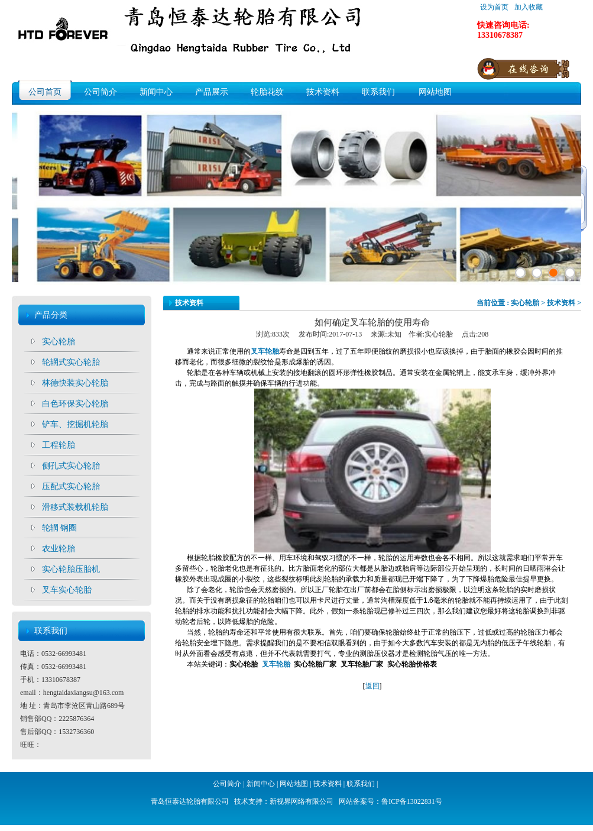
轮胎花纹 (267, 92)
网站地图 (435, 92)
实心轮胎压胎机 (71, 569)
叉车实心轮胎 (67, 590)
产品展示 (211, 92)
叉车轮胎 (276, 664)
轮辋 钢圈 (59, 527)
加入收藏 (528, 7)
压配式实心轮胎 (71, 486)
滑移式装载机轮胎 (75, 507)
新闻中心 (156, 92)
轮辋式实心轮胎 (71, 362)
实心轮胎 (58, 341)
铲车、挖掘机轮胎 (75, 424)
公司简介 (100, 92)
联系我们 (378, 92)
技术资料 (322, 92)
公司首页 (44, 92)
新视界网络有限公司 (301, 801)
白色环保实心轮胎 (75, 403)
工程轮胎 (58, 445)
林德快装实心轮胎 (75, 383)
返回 (372, 686)
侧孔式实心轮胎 (71, 465)
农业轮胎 (58, 548)
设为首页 (494, 7)
